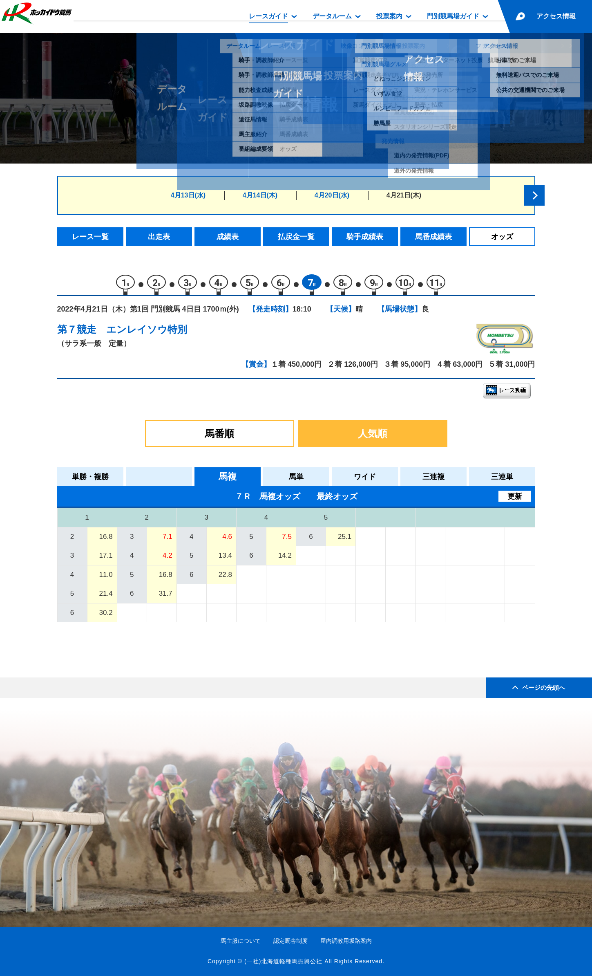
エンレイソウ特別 (146, 333)
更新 (514, 500)
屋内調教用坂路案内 (346, 945)
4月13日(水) (188, 195)
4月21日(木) (403, 195)
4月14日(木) (260, 195)
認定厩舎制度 (290, 945)
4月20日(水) (332, 195)
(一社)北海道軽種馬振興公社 (283, 965)
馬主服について (241, 945)
